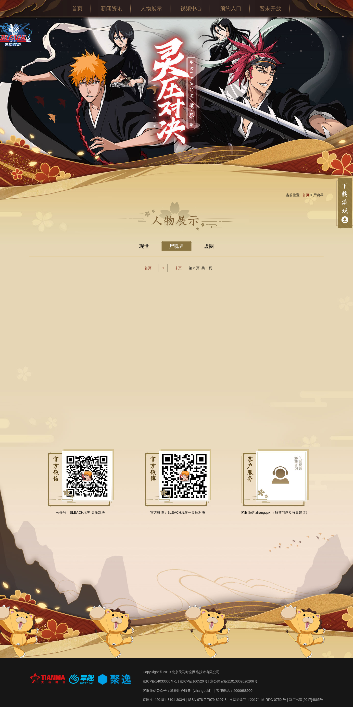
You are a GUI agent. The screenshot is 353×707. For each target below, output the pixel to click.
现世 (144, 246)
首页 (77, 8)
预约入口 (230, 8)
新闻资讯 (111, 8)
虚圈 (209, 246)
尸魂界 (176, 246)
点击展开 (344, 203)
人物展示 (151, 8)
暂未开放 (270, 8)
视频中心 (191, 8)
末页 (178, 268)
